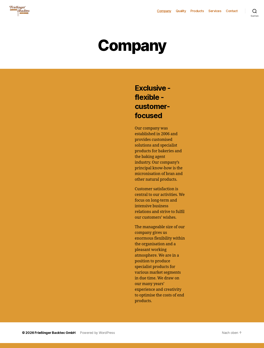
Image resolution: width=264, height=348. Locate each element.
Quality (181, 13)
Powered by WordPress (97, 338)
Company (164, 13)
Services (214, 13)
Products (197, 13)
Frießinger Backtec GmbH (55, 338)
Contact (232, 13)
